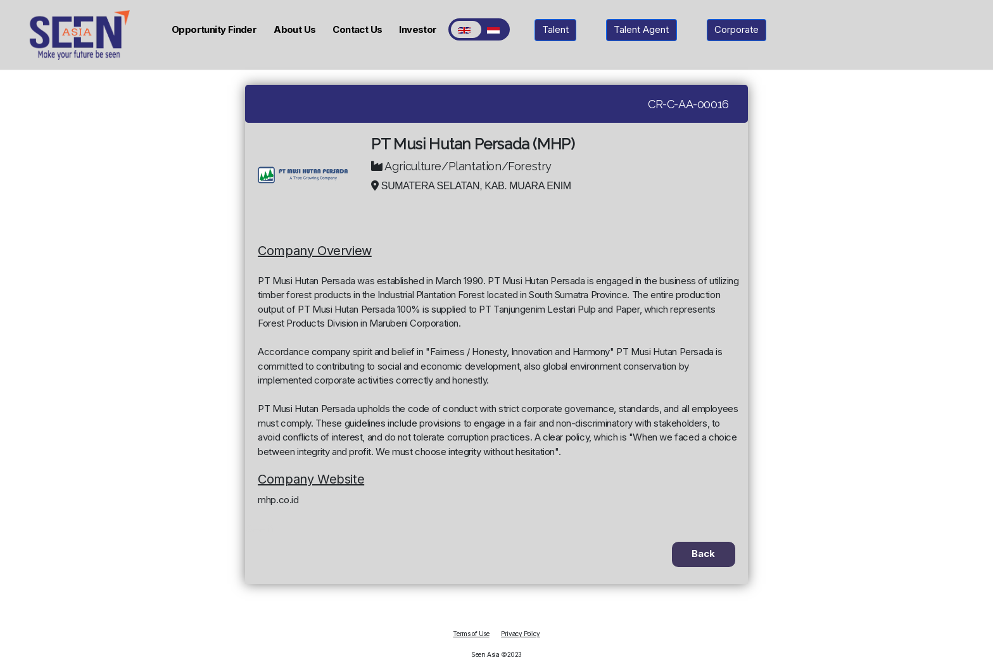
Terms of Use (471, 633)
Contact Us (357, 29)
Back (703, 553)
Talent (555, 29)
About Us (294, 29)
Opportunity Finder (214, 29)
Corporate (736, 29)
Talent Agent (641, 29)
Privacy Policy (520, 633)
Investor (417, 29)
